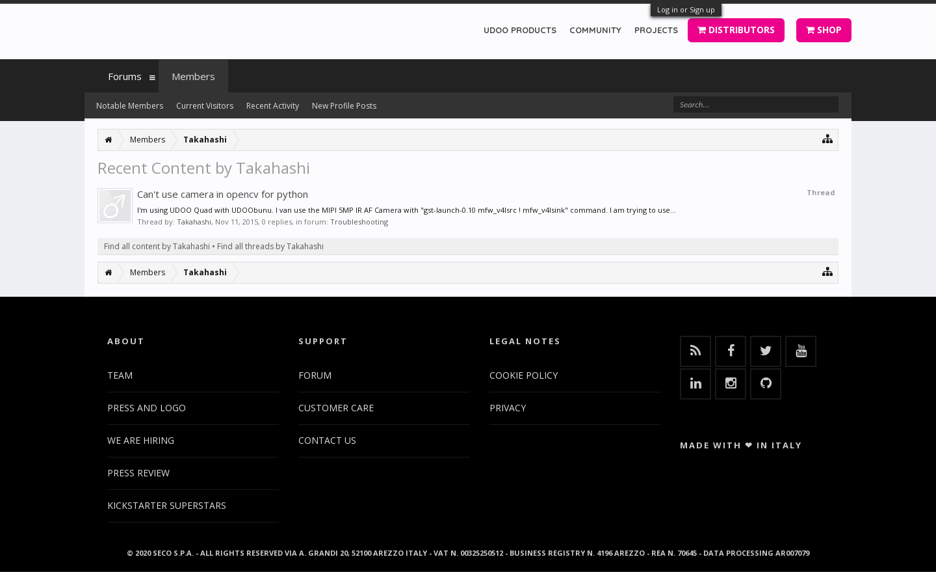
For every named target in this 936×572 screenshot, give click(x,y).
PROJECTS (656, 30)
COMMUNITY (595, 30)
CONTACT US (327, 440)
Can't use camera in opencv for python (222, 193)
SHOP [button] (824, 29)
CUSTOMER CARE (336, 408)
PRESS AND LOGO (146, 408)
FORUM (315, 375)
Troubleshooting (359, 221)
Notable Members (129, 105)
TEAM (120, 375)
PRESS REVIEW (138, 473)
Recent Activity (272, 105)
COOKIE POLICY (523, 375)
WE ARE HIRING (140, 440)
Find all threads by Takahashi (270, 246)
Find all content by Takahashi (157, 246)
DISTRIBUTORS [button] (736, 29)
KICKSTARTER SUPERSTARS (166, 505)
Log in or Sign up (686, 9)
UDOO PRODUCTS (520, 30)
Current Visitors (204, 105)
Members (193, 76)
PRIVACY (507, 408)
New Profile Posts (344, 105)
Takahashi (194, 221)
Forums (125, 76)
